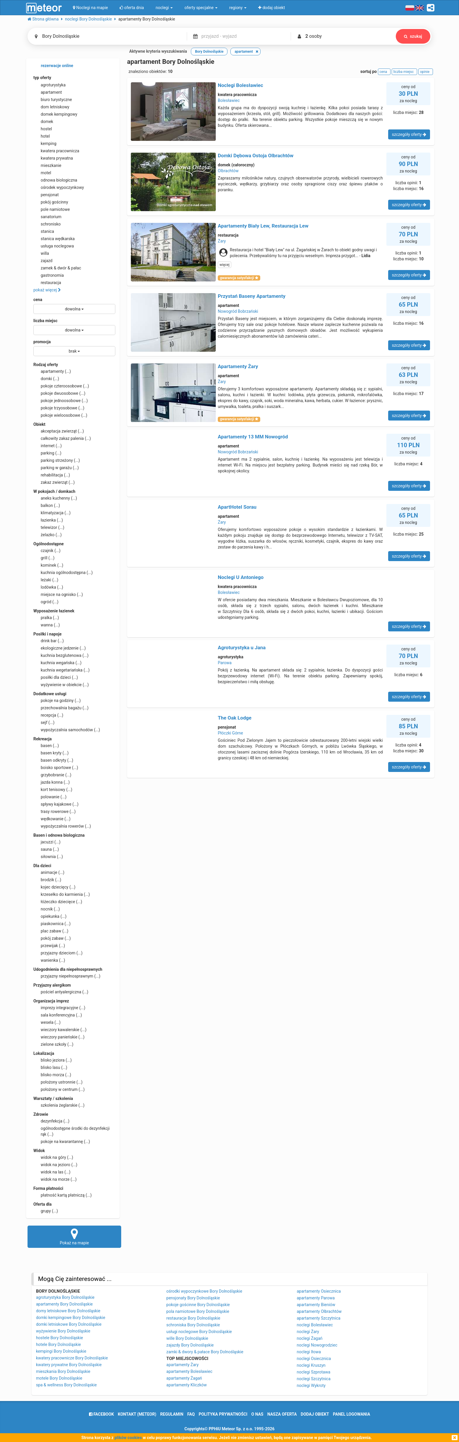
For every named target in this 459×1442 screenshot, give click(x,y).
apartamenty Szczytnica (318, 1318)
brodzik (47, 880)
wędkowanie (52, 819)
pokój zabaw (52, 938)
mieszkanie (47, 165)
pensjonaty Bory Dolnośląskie (193, 1298)
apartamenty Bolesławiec (189, 1371)
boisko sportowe (55, 767)
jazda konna (51, 782)
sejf (43, 722)
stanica (43, 231)
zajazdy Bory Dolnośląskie (190, 1345)
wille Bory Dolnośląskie (187, 1338)
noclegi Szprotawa (313, 1372)
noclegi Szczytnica (313, 1378)
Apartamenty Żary (238, 366)
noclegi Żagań (310, 1338)
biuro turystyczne (52, 99)
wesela (47, 1022)
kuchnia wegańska (57, 663)
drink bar (48, 641)
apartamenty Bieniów (316, 1304)
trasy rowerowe (54, 811)
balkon (46, 505)
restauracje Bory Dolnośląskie (193, 1318)
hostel (42, 129)
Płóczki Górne (230, 733)
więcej (225, 265)
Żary (222, 241)
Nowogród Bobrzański (238, 311)
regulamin (171, 1414)
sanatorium (47, 217)
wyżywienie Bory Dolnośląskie (63, 1331)
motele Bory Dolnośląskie (59, 1378)
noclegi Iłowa (309, 1351)
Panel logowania (351, 1414)
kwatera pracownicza (56, 151)
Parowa (225, 662)
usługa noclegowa (53, 246)
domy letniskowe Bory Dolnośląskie (68, 1310)
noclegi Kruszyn (311, 1365)
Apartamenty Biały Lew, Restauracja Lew (263, 226)
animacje (48, 872)
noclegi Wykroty (311, 1385)
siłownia (48, 857)
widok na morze (55, 1179)
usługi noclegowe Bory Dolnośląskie (199, 1331)
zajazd (42, 261)
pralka (46, 618)
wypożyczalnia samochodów (66, 730)
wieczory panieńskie (59, 1037)
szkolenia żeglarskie (59, 1105)
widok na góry (53, 1157)
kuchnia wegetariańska (61, 670)
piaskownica (52, 924)
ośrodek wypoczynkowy (58, 187)
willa (41, 253)
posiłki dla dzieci (55, 677)
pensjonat (46, 195)
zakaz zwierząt (54, 482)
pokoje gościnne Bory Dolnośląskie (198, 1304)
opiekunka (49, 916)
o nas (257, 1414)
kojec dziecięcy (54, 887)
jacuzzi (47, 842)
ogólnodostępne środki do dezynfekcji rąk (71, 1131)
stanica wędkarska (54, 239)
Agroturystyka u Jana (242, 647)
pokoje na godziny (57, 700)
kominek (48, 565)
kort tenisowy (52, 789)
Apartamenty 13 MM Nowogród (253, 437)
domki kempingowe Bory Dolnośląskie (70, 1317)
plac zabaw (50, 931)
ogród (46, 602)
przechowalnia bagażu (61, 708)
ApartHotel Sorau (237, 507)
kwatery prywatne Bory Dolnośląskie (69, 1364)
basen (46, 746)
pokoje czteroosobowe (61, 386)
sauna (46, 849)
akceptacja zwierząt (58, 431)
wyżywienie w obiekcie (61, 685)
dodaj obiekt (315, 1414)
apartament (47, 92)
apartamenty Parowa (316, 1298)
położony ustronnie (58, 1082)
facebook (101, 1414)
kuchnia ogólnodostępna (63, 572)
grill (43, 558)
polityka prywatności (223, 1414)
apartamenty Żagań (184, 1378)
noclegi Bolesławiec (315, 1325)
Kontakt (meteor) (137, 1414)
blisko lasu (50, 1067)
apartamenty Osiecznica (319, 1291)
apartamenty (52, 371)
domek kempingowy (55, 114)
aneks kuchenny (55, 498)
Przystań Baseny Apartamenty (251, 296)
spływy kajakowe (55, 804)
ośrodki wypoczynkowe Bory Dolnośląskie (204, 1291)
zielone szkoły (53, 1044)
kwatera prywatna (53, 158)
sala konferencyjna (57, 1015)
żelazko (47, 535)
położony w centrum (59, 1089)
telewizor (48, 527)
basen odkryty (53, 760)
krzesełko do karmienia (61, 894)
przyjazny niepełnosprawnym (66, 976)
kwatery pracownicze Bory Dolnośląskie (72, 1358)
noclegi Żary (308, 1331)
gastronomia (48, 275)
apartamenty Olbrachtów (319, 1311)
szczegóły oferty (409, 134)
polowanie (49, 797)
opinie (425, 72)
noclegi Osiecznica (314, 1358)
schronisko (47, 224)
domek (43, 121)
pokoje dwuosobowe (59, 393)
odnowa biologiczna (55, 180)
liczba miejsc (45, 320)
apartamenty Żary (182, 1364)
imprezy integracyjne (59, 1008)
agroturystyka (49, 85)
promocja (42, 341)
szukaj (413, 36)
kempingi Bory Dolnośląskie (61, 1351)
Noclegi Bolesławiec (240, 85)
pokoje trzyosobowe (58, 408)
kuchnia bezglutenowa (60, 655)
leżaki (45, 580)
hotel (41, 136)
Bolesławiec (229, 100)
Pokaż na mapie (74, 1236)
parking (47, 453)
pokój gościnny (50, 202)
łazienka (48, 520)
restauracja (47, 283)
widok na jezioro (55, 1165)
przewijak (49, 946)
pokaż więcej (47, 290)
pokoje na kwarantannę (61, 1141)
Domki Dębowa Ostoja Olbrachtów (256, 155)
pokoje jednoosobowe (60, 401)
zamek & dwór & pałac (57, 268)
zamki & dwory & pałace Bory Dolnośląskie (204, 1351)
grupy (45, 1211)
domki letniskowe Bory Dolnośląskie (69, 1324)
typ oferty (42, 77)
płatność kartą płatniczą (62, 1195)
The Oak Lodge (234, 718)
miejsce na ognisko (58, 594)
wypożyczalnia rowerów (62, 826)
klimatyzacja (52, 513)
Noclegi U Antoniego (240, 577)
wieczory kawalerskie (59, 1030)
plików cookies (128, 1437)
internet (47, 446)
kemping (44, 143)
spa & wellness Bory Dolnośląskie (66, 1385)
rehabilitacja (51, 475)
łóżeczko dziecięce (57, 902)
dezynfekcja (51, 1121)
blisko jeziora (52, 1060)
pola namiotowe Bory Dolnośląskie (197, 1311)
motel (42, 173)
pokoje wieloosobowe (60, 415)
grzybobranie (52, 775)
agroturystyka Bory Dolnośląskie (65, 1297)
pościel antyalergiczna (60, 992)
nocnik (46, 909)
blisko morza (52, 1075)
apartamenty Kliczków (186, 1385)
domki (46, 379)
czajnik (47, 550)
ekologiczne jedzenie (59, 648)
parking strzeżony (56, 460)
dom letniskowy (51, 107)
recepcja (48, 715)
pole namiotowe (51, 209)
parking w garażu (56, 468)
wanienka (49, 960)
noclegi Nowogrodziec (317, 1345)
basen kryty (50, 753)
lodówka (48, 587)
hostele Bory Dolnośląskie (59, 1337)
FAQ (191, 1414)
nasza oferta (282, 1414)
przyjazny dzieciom (58, 953)
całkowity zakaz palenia (62, 438)
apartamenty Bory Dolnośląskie (64, 1304)
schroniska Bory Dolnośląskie (193, 1325)
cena (37, 299)
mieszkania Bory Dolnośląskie (63, 1371)
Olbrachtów (228, 170)
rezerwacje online (53, 66)
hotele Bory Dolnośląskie (58, 1344)
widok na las (52, 1172)
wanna (46, 625)
